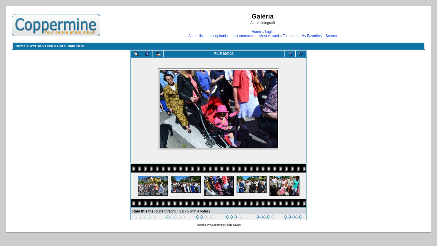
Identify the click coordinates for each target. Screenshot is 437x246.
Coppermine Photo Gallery (225, 224)
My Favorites (312, 36)
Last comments (243, 36)
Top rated (290, 36)
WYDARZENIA (41, 46)
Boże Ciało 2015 (70, 46)
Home (256, 32)
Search (331, 36)
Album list (196, 36)
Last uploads (217, 36)
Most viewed (269, 36)
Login (269, 32)
